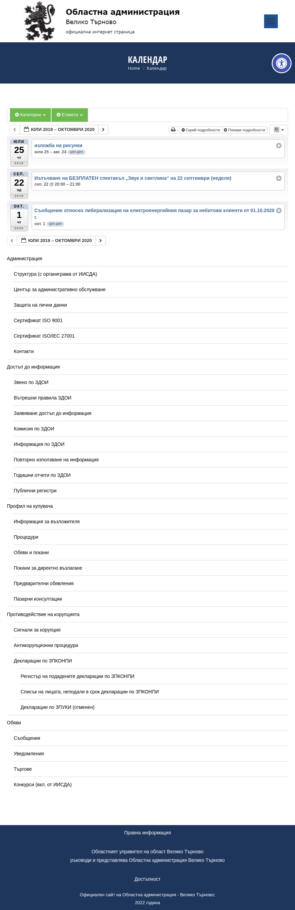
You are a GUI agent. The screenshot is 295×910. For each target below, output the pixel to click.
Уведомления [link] (29, 753)
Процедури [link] (26, 537)
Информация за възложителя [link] (47, 521)
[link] (282, 63)
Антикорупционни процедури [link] (46, 645)
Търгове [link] (23, 769)
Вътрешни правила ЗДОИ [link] (42, 398)
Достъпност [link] (147, 879)
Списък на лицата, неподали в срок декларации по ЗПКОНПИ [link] (90, 691)
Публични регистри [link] (35, 490)
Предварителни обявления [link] (44, 583)
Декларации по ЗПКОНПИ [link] (43, 661)
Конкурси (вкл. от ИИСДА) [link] (43, 784)
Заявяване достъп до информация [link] (52, 413)
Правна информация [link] (147, 832)
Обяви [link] (14, 722)
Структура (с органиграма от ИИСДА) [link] (55, 274)
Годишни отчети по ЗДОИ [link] (42, 475)
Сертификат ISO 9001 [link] (38, 320)
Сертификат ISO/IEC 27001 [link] (44, 336)
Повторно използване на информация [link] (56, 459)
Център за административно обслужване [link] (59, 289)
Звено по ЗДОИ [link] (31, 382)
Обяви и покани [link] (31, 552)
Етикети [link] (70, 114)
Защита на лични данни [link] (40, 305)
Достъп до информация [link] (33, 367)
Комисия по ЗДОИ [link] (34, 428)
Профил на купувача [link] (30, 506)
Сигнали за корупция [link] (37, 630)
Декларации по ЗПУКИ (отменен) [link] (57, 707)
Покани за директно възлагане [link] (48, 568)
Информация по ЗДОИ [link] (39, 444)
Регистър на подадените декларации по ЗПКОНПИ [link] (77, 676)
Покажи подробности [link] (245, 130)
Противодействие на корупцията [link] (43, 614)
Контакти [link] (24, 351)
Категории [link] (30, 114)
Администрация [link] (24, 258)
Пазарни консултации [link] (38, 599)
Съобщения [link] (27, 738)
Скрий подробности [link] (201, 130)
